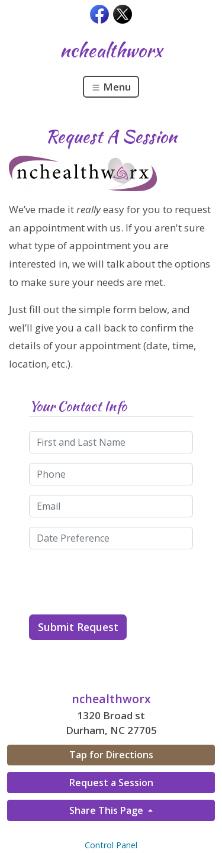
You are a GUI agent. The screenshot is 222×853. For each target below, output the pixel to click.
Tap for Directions (111, 754)
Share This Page (107, 810)
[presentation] (119, 582)
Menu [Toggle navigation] (111, 87)
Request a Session (111, 782)
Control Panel (111, 845)
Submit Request (78, 627)
